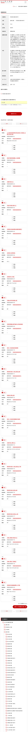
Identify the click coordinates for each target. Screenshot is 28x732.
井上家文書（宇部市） (11, 727)
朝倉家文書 (9, 643)
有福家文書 (9, 660)
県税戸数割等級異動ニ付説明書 (13, 158)
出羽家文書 (9, 713)
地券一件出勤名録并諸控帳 (12, 347)
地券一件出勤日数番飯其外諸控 (13, 419)
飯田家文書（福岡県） (11, 679)
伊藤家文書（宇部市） (11, 722)
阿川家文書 (9, 639)
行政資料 (7, 629)
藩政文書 (7, 624)
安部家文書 (9, 651)
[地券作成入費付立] (11, 442)
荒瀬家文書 (9, 655)
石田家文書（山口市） (11, 696)
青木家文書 (9, 634)
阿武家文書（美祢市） (11, 670)
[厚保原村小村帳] (10, 276)
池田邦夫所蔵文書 (10, 684)
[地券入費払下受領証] (11, 561)
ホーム (15, 6)
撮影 (13, 147)
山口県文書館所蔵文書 (8, 622)
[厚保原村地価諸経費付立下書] (13, 585)
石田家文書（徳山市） (11, 694)
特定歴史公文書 (9, 627)
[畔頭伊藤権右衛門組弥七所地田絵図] (15, 324)
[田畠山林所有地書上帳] (12, 300)
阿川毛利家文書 (10, 641)
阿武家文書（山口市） (11, 667)
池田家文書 (9, 682)
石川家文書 (9, 689)
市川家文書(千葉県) (11, 703)
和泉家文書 (9, 698)
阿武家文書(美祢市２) (11, 672)
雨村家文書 (9, 653)
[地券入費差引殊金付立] (12, 537)
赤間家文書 (9, 636)
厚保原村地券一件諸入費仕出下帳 (14, 466)
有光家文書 (9, 665)
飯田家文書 (9, 677)
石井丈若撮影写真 (10, 686)
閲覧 (13, 145)
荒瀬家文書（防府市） (11, 658)
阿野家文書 (9, 648)
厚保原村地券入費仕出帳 (12, 490)
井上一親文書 (10, 725)
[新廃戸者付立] (10, 181)
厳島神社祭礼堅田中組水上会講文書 (14, 708)
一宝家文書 (9, 715)
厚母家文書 (9, 646)
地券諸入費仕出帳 (10, 395)
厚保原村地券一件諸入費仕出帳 (13, 371)
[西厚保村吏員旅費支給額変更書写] (14, 229)
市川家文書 (9, 701)
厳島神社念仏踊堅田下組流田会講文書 (14, 710)
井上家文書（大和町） (11, 729)
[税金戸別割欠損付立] (11, 205)
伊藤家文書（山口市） (11, 720)
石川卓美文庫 (10, 691)
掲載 (13, 149)
